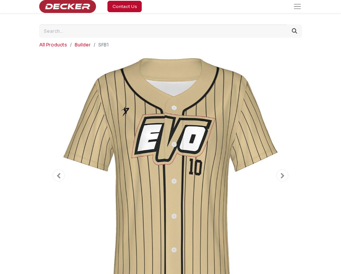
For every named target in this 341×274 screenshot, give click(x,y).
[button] (59, 175)
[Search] (294, 31)
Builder (83, 45)
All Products (53, 45)
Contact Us (124, 6)
